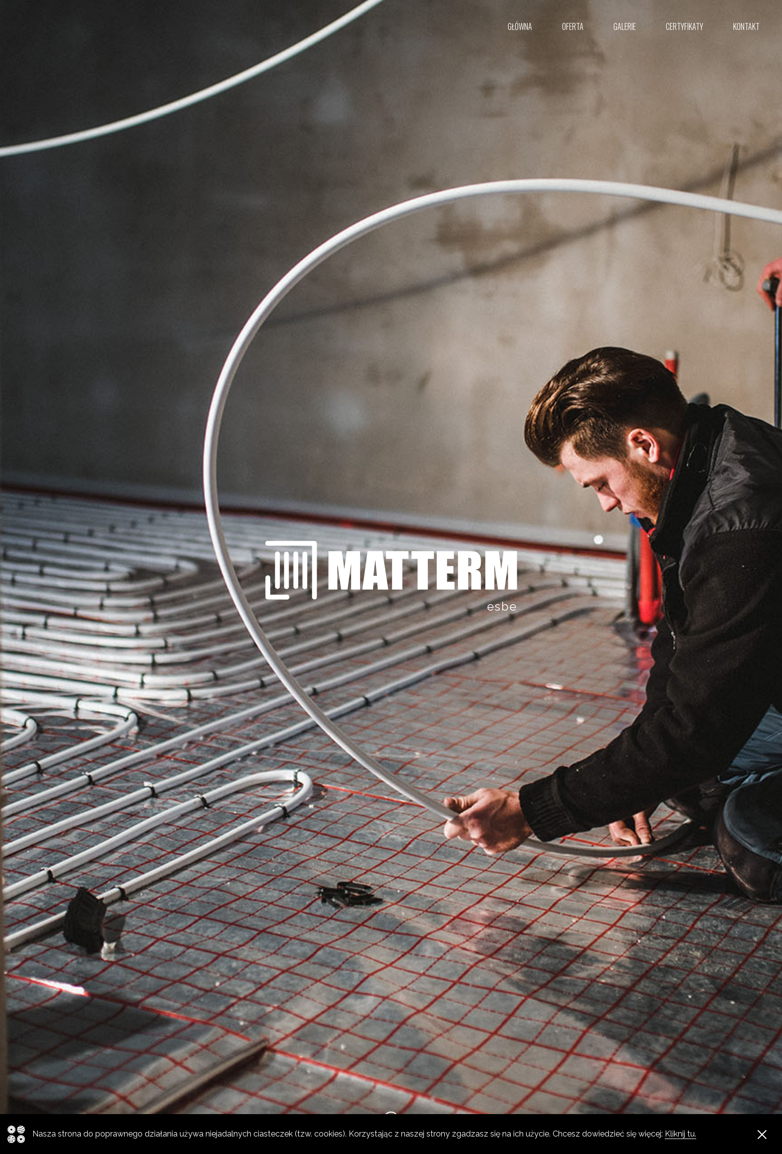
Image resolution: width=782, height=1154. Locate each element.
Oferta (573, 26)
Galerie (624, 26)
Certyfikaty (684, 26)
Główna (520, 26)
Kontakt (746, 26)
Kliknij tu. (680, 1134)
